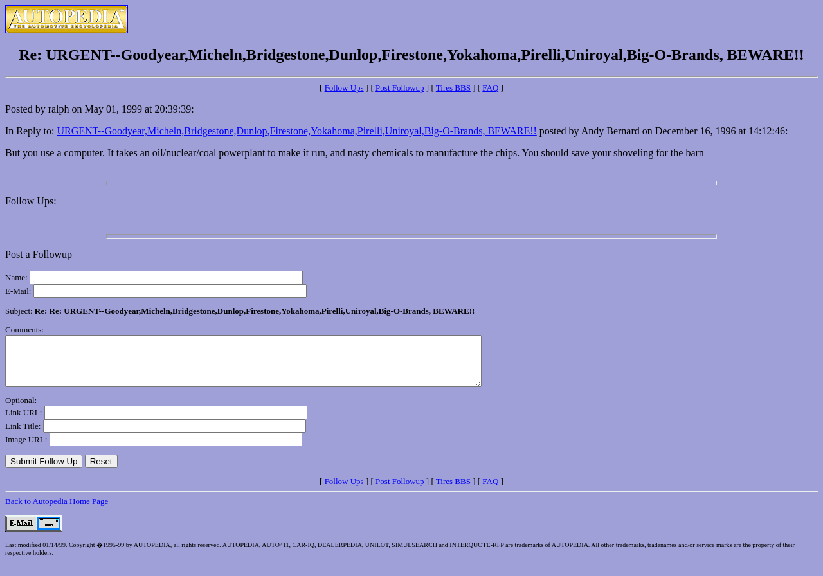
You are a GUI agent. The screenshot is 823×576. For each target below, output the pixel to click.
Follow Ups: (31, 200)
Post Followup (399, 88)
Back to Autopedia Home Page (56, 511)
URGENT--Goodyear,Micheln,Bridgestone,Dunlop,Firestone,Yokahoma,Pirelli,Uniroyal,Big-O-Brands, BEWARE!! (296, 130)
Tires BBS (453, 88)
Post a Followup (38, 254)
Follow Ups (344, 88)
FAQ (490, 88)
